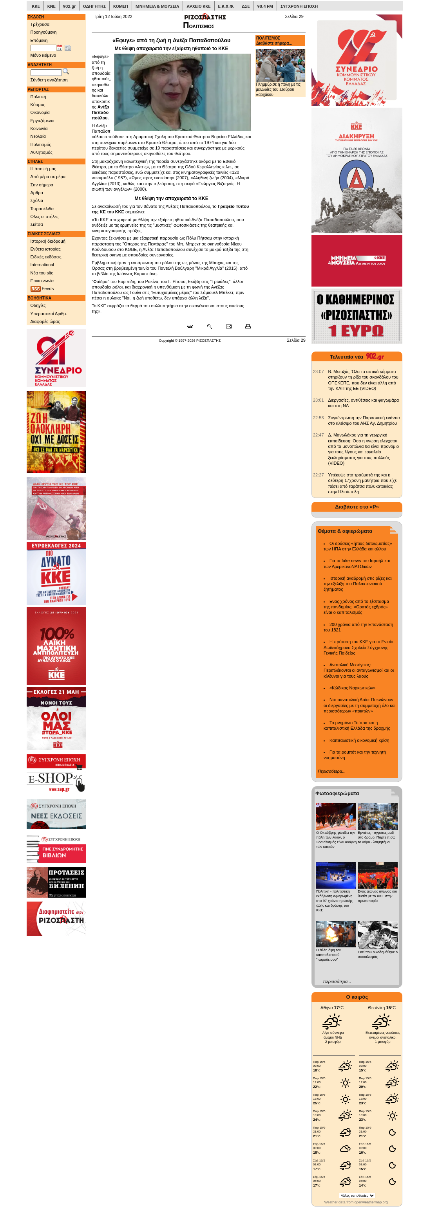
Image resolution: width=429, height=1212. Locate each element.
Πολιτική (38, 96)
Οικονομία (40, 112)
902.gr (69, 6)
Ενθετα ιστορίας (46, 249)
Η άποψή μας (43, 168)
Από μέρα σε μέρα (48, 176)
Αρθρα (37, 192)
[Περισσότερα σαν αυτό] (209, 326)
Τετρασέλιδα (42, 208)
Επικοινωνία (42, 280)
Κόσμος (38, 104)
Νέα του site (42, 273)
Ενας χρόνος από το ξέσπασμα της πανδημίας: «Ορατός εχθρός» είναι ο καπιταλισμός (356, 607)
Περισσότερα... (332, 771)
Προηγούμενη (44, 32)
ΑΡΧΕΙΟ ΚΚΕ (198, 6)
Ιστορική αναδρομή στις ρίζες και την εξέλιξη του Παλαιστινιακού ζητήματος (358, 584)
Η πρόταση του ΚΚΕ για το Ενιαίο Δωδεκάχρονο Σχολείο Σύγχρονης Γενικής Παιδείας (358, 647)
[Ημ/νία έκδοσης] (43, 48)
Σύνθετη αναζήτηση (49, 80)
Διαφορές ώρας (45, 321)
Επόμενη (39, 40)
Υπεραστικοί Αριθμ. (49, 313)
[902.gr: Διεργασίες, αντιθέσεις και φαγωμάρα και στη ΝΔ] (318, 400)
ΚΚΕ (36, 6)
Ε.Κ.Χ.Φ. (226, 6)
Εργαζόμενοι (42, 120)
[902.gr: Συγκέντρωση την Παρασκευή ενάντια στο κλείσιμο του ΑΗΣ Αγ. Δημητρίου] (318, 417)
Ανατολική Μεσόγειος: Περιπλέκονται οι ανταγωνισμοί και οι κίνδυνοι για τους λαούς (359, 670)
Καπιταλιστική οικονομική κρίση (359, 740)
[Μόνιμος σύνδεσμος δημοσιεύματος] (193, 326)
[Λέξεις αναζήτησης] (46, 72)
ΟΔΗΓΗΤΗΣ (94, 6)
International (42, 264)
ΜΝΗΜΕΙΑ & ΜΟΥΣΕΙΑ (157, 6)
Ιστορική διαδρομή (48, 241)
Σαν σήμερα (42, 184)
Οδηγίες (38, 305)
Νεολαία (38, 136)
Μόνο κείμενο (43, 55)
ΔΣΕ (246, 6)
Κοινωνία (39, 128)
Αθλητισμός (41, 152)
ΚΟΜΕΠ (120, 6)
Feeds (42, 289)
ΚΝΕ (51, 6)
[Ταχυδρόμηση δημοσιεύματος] (228, 326)
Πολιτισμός (41, 144)
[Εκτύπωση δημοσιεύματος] (244, 326)
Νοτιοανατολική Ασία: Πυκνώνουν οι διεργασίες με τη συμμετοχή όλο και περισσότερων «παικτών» (359, 705)
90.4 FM (265, 6)
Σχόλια (37, 200)
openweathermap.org (371, 1202)
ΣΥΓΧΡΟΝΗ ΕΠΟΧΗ (299, 6)
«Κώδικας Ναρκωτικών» (352, 687)
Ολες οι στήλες (45, 216)
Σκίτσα (37, 224)
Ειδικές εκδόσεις (46, 256)
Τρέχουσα (40, 24)
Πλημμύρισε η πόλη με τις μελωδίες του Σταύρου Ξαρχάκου (280, 72)
